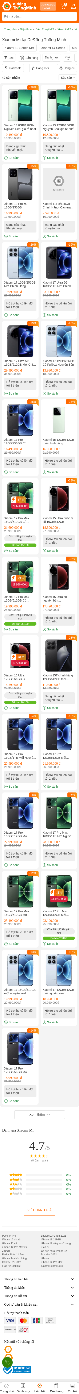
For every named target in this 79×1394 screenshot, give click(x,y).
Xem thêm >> (39, 1114)
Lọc (11, 57)
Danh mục (52, 57)
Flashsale (12, 68)
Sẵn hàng (29, 57)
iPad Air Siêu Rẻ (11, 1265)
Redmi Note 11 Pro (13, 1254)
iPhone (45, 1258)
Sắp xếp (68, 77)
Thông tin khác (39, 1288)
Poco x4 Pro (9, 1235)
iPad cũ (45, 1247)
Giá (67, 57)
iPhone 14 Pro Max (52, 1262)
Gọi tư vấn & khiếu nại (39, 1304)
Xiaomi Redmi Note (52, 1265)
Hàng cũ (67, 68)
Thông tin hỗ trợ (39, 1296)
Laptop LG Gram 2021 (53, 1235)
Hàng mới (40, 68)
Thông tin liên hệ (39, 1279)
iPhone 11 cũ (9, 1243)
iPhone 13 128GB (51, 1239)
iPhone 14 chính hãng (14, 1258)
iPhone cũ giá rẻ (11, 1239)
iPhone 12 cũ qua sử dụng (56, 1243)
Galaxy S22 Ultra (11, 1262)
